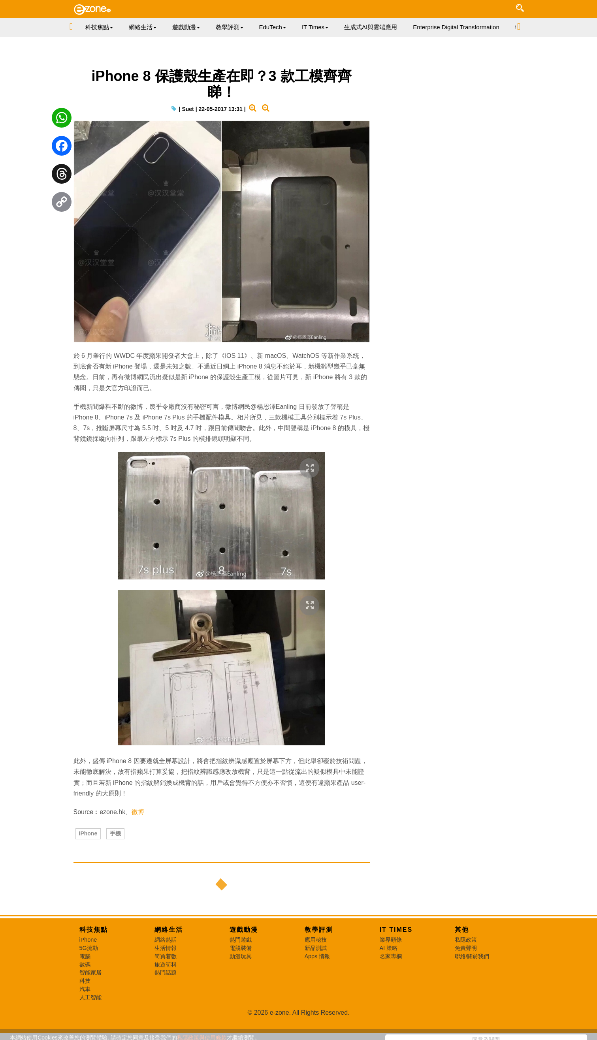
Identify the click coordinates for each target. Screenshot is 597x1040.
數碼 (84, 964)
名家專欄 (391, 956)
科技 (84, 981)
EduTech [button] (272, 27)
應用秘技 (316, 940)
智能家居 (90, 972)
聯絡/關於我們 (472, 956)
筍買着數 (165, 956)
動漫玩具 (241, 956)
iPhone (88, 833)
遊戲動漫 (244, 929)
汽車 (84, 989)
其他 (462, 929)
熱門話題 (165, 972)
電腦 (84, 956)
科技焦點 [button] (99, 27)
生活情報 (165, 948)
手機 (115, 833)
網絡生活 (168, 929)
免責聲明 (466, 948)
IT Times (396, 929)
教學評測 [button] (229, 27)
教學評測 (319, 929)
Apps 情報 (317, 956)
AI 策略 (389, 948)
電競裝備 (241, 948)
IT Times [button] (315, 27)
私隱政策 (466, 940)
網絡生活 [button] (142, 27)
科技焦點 (93, 929)
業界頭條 (391, 940)
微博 (138, 812)
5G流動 (88, 948)
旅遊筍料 (165, 964)
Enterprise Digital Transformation (456, 27)
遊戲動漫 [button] (186, 27)
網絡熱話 (165, 940)
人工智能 (90, 997)
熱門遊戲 (241, 940)
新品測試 (316, 948)
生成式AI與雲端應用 (370, 27)
